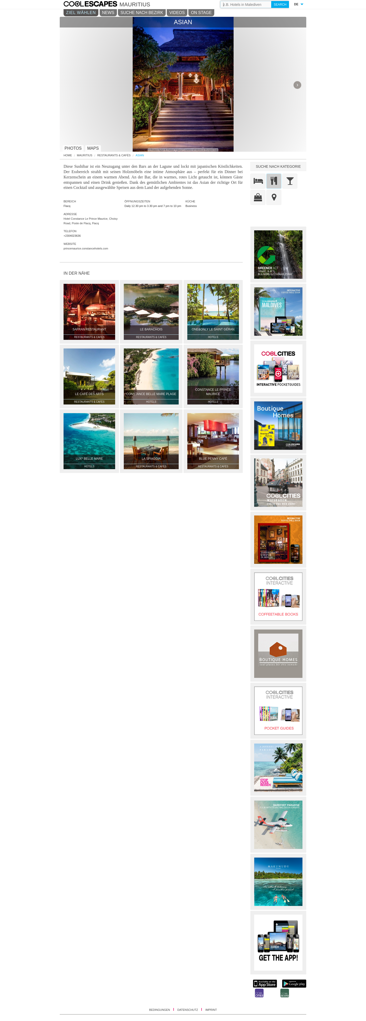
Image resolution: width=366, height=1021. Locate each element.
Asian (139, 155)
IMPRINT (211, 1009)
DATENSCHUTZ (188, 1009)
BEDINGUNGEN (160, 1009)
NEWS (108, 12)
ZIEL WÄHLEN (81, 12)
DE (296, 4)
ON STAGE (201, 12)
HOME (68, 155)
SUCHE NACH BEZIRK (141, 12)
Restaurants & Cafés (114, 155)
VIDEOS (177, 12)
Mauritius (85, 155)
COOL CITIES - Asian (95, 4)
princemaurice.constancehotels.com (86, 248)
